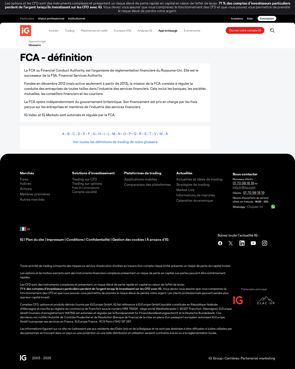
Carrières (232, 358)
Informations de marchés (195, 195)
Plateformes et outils (94, 30)
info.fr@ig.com (244, 187)
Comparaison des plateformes (147, 184)
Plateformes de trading (142, 173)
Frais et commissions (85, 187)
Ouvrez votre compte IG (245, 30)
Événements (192, 30)
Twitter (231, 243)
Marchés (27, 173)
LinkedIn (242, 243)
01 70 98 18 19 (254, 192)
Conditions (75, 239)
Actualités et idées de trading (199, 179)
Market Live (185, 190)
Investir (53, 30)
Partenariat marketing (258, 358)
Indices (25, 183)
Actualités (184, 173)
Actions (26, 189)
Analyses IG (144, 30)
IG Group (216, 358)
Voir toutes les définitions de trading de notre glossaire (115, 142)
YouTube (254, 243)
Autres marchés (32, 199)
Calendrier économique (194, 200)
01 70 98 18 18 (243, 183)
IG (21, 239)
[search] (272, 30)
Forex (24, 179)
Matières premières (35, 194)
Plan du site (35, 239)
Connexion (267, 18)
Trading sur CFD (84, 179)
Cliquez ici (255, 206)
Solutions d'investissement (93, 173)
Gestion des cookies (128, 239)
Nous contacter (245, 174)
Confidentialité (98, 239)
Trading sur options (87, 183)
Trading (69, 30)
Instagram (265, 243)
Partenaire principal (254, 289)
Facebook (220, 243)
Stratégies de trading (192, 184)
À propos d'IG (122, 30)
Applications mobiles (140, 179)
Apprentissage (168, 30)
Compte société (84, 192)
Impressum (56, 239)
